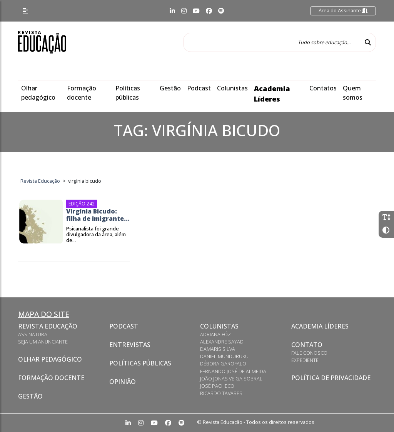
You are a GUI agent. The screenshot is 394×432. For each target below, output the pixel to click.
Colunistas (232, 88)
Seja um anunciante (43, 341)
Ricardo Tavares (221, 393)
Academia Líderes (320, 326)
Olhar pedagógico (50, 359)
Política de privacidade (331, 378)
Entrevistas (129, 344)
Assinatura (32, 334)
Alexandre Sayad (222, 341)
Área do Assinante (343, 10)
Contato (306, 344)
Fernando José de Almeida (233, 371)
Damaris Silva (217, 348)
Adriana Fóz (215, 334)
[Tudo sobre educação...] (271, 42)
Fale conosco (309, 352)
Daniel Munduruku (224, 356)
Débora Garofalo (223, 363)
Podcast (199, 88)
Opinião (122, 381)
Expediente (305, 360)
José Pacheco (217, 385)
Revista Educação (47, 326)
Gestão (170, 88)
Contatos (323, 88)
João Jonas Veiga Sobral (231, 378)
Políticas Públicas (140, 363)
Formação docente (51, 378)
